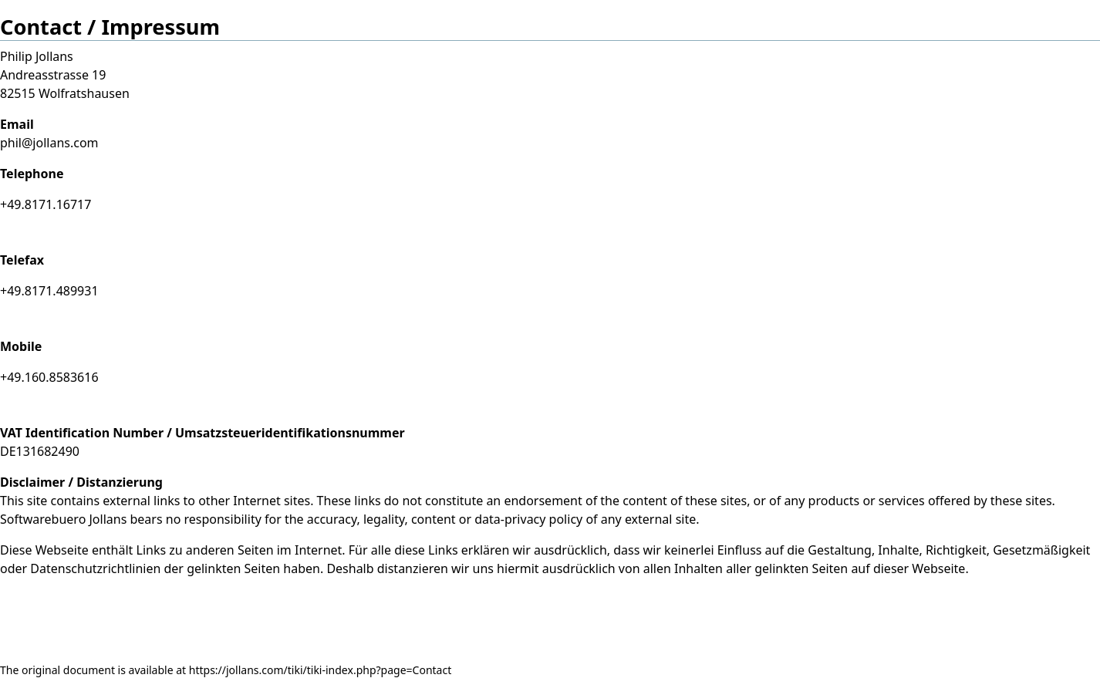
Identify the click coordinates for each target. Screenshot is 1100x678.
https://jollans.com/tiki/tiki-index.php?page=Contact (320, 670)
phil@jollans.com (49, 142)
